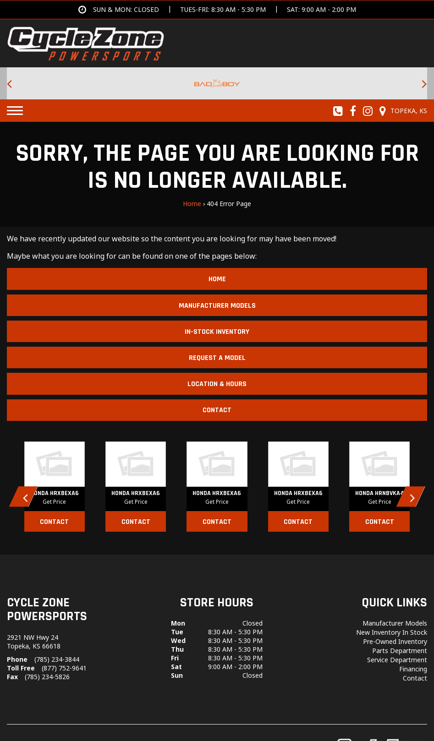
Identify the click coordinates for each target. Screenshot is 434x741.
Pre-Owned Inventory (395, 641)
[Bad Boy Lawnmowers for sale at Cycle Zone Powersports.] (217, 83)
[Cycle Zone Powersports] (86, 43)
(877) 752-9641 (64, 668)
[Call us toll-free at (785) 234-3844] (338, 110)
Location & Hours (217, 384)
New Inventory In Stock (391, 632)
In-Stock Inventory (217, 332)
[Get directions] (217, 9)
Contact (217, 410)
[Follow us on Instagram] (368, 110)
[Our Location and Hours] (402, 110)
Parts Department (399, 650)
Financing (413, 669)
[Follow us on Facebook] (353, 110)
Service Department (397, 659)
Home (192, 203)
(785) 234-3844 (56, 659)
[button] (23, 496)
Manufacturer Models (217, 306)
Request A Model (217, 358)
